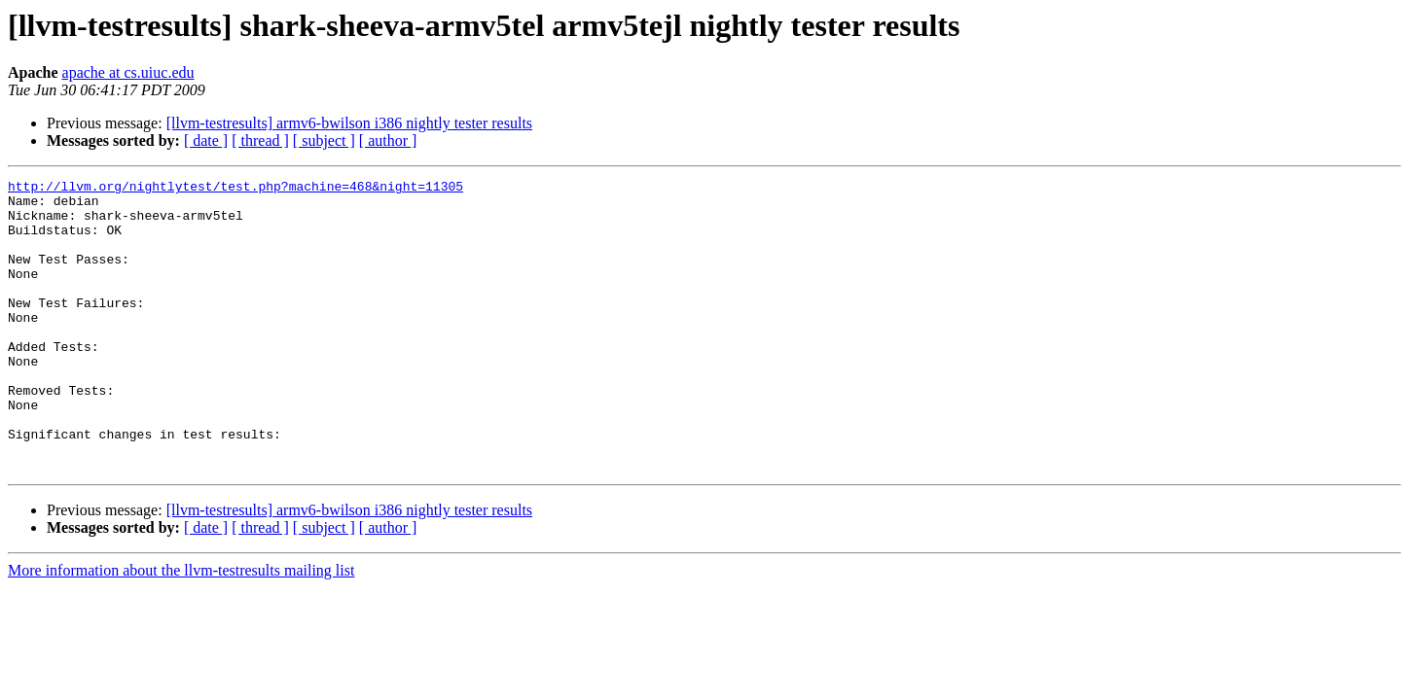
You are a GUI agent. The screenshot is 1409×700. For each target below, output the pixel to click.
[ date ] (206, 140)
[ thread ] (260, 140)
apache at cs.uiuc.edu (128, 72)
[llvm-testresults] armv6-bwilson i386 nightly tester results (349, 123)
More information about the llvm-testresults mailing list (181, 628)
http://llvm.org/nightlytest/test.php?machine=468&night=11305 (235, 188)
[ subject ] (324, 140)
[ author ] (388, 140)
